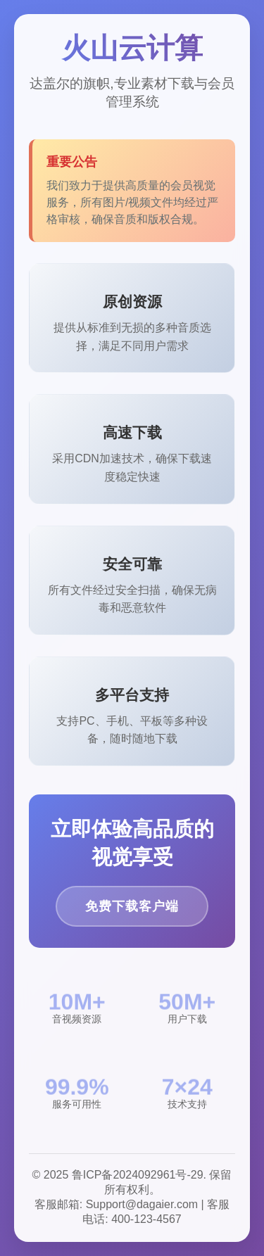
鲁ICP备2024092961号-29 (137, 1175)
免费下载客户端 (132, 906)
